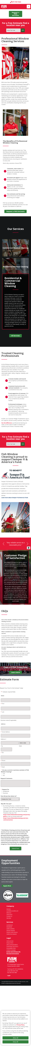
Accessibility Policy (11, 950)
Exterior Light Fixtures (12, 934)
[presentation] (15, 827)
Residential (5, 793)
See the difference (6, 423)
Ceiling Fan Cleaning (12, 936)
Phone (3, 762)
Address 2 (3, 740)
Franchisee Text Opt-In (12, 949)
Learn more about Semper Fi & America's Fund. (14, 497)
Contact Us (9, 918)
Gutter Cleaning (10, 931)
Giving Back (9, 917)
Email (3, 768)
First (2, 705)
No (3, 777)
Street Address (5, 733)
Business (5, 795)
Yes (3, 775)
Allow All (15, 1038)
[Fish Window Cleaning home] (4, 6)
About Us (9, 915)
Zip (2, 754)
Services (9, 911)
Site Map (9, 920)
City (2, 747)
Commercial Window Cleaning (15, 248)
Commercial (10, 927)
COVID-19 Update (11, 952)
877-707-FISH (15, 2)
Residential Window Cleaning (15, 266)
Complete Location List (12, 913)
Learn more (15, 674)
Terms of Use (10, 943)
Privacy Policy (10, 945)
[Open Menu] (28, 6)
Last (2, 713)
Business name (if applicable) (8, 721)
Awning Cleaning (11, 933)
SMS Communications (12, 947)
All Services (15, 336)
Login (8, 978)
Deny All (15, 1042)
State (20, 747)
